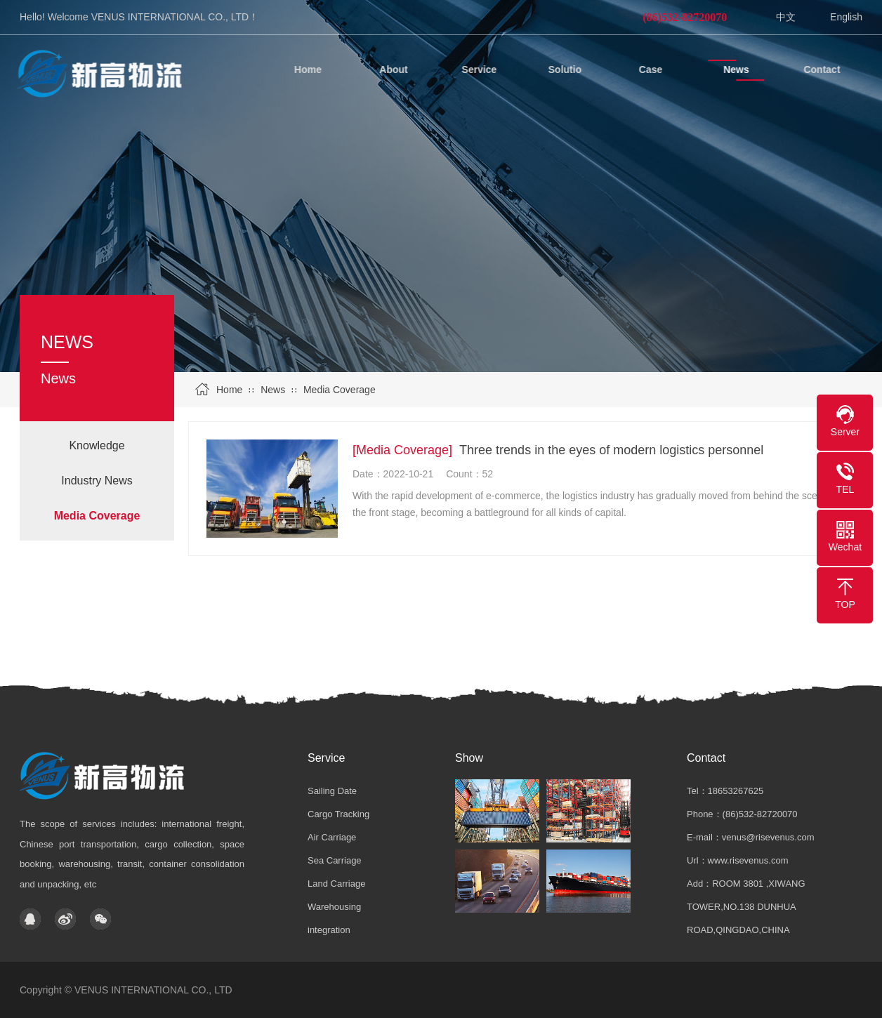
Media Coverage (339, 389)
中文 (786, 16)
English (846, 16)
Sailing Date (332, 791)
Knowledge (96, 445)
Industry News (96, 481)
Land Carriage (336, 883)
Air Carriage (332, 837)
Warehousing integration (334, 918)
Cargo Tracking (338, 814)
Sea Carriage (335, 860)
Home (229, 389)
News (273, 389)
